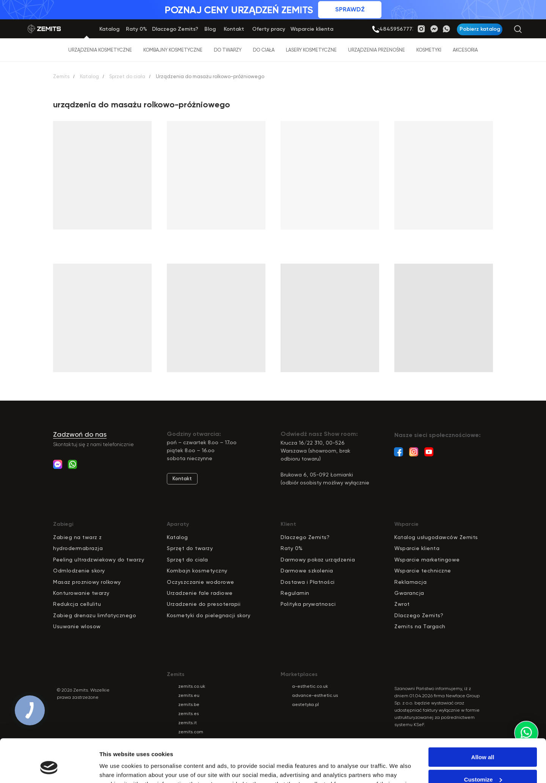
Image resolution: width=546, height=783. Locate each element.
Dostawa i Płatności (308, 582)
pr (173, 548)
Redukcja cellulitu (77, 604)
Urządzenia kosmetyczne (100, 50)
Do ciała (264, 50)
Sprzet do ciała (127, 76)
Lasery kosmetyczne (311, 50)
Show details (117, 768)
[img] (375, 29)
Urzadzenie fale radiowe (200, 593)
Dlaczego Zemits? (305, 537)
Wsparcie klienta (416, 548)
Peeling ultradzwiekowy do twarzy (98, 560)
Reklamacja (410, 582)
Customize (483, 742)
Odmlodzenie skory (79, 571)
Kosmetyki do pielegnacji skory (208, 615)
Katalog (89, 76)
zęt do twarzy (194, 548)
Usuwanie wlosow (77, 626)
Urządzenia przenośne (376, 50)
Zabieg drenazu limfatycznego (94, 615)
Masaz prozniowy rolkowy (87, 582)
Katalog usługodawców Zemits (436, 537)
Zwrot (402, 604)
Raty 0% (292, 548)
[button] (479, 29)
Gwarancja (409, 593)
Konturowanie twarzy (81, 593)
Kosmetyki (428, 50)
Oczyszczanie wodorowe (200, 582)
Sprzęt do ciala (187, 560)
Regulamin (295, 593)
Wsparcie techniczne (422, 571)
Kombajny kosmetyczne (172, 50)
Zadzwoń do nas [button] (80, 434)
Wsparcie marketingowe (427, 560)
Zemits (61, 76)
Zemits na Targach (420, 626)
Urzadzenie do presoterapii (203, 604)
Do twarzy (228, 50)
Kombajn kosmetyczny (197, 571)
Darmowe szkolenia (307, 571)
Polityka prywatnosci (308, 604)
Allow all (482, 720)
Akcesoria (465, 50)
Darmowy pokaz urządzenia (318, 560)
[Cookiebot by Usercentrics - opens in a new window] (49, 768)
